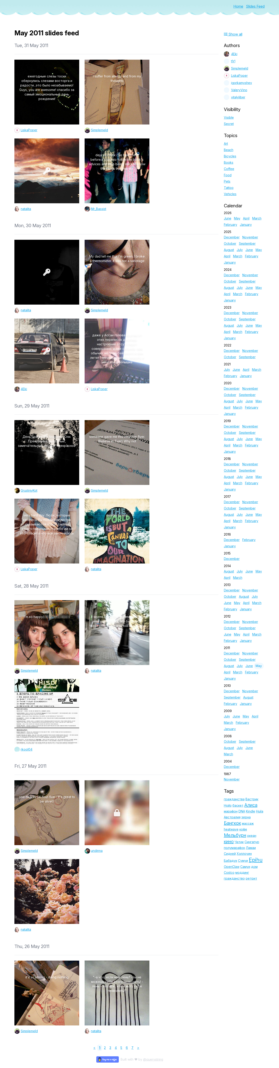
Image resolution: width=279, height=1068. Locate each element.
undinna (97, 851)
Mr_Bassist (98, 209)
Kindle (250, 811)
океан (251, 835)
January (246, 224)
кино (229, 841)
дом (254, 867)
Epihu (256, 860)
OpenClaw (231, 867)
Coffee (229, 169)
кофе (243, 829)
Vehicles (230, 194)
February (230, 224)
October (230, 243)
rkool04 (26, 749)
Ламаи (251, 848)
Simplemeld (99, 130)
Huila (259, 811)
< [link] (94, 1048)
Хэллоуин (244, 853)
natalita (26, 209)
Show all (233, 34)
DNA (241, 811)
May (237, 218)
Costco (229, 872)
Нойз (228, 805)
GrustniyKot (29, 490)
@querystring (153, 1059)
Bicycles (230, 156)
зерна (246, 817)
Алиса (250, 805)
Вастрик (251, 799)
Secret (229, 124)
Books (228, 162)
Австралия (232, 817)
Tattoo (229, 188)
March (256, 218)
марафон (231, 811)
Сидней (230, 853)
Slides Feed (255, 6)
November (250, 237)
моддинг (242, 872)
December (232, 237)
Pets (227, 181)
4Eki (24, 389)
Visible (229, 117)
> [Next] (138, 1048)
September (247, 243)
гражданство (234, 878)
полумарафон (234, 848)
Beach (228, 150)
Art (226, 143)
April (246, 218)
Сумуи (243, 860)
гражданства (234, 799)
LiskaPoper (29, 130)
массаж (248, 823)
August (229, 250)
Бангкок (232, 823)
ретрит (251, 878)
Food (228, 175)
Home (238, 6)
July (240, 250)
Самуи (245, 867)
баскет (237, 805)
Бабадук (230, 860)
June (227, 218)
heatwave (231, 829)
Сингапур (252, 842)
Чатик (239, 842)
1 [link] (99, 1048)
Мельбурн (235, 835)
